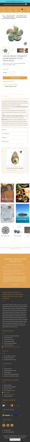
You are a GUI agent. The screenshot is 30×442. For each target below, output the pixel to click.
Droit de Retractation (8, 337)
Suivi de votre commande (9, 341)
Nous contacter (7, 392)
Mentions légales (7, 372)
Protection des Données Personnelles (11, 374)
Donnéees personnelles (16, 437)
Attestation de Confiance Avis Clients (11, 376)
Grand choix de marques (9, 357)
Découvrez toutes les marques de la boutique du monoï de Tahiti (15, 248)
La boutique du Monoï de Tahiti (13, 4)
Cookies (23, 437)
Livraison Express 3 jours (9, 339)
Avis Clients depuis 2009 (9, 432)
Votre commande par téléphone (10, 343)
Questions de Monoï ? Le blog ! (10, 359)
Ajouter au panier (15, 77)
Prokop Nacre (12, 170)
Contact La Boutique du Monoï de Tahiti (12, 347)
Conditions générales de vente (10, 370)
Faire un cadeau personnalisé (10, 356)
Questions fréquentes (8, 396)
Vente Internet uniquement (9, 394)
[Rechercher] (10, 8)
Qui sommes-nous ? (8, 368)
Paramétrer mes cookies (15, 439)
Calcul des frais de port (8, 345)
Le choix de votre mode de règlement (11, 336)
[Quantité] (12, 72)
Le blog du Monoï (7, 430)
